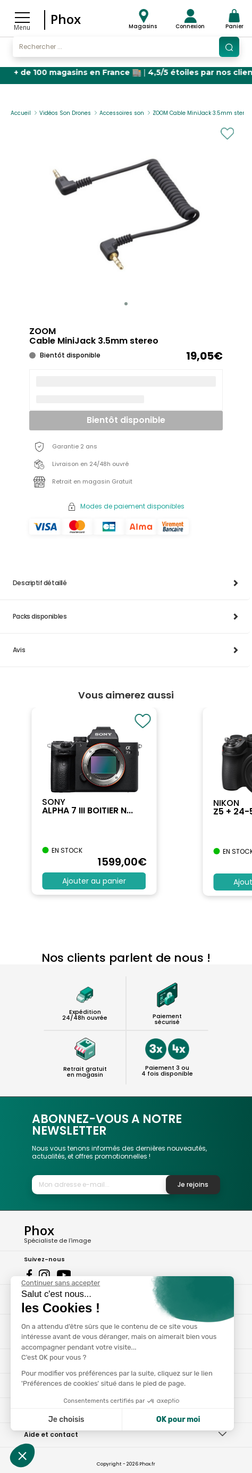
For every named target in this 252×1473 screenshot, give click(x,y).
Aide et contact (51, 1434)
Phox (66, 19)
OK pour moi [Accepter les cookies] (178, 1419)
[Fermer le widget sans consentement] (60, 1283)
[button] (126, 303)
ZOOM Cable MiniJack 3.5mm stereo (202, 113)
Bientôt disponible (126, 420)
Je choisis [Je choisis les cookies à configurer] (66, 1419)
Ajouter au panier (94, 881)
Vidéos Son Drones (65, 113)
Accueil (21, 113)
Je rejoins (193, 1184)
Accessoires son (121, 113)
